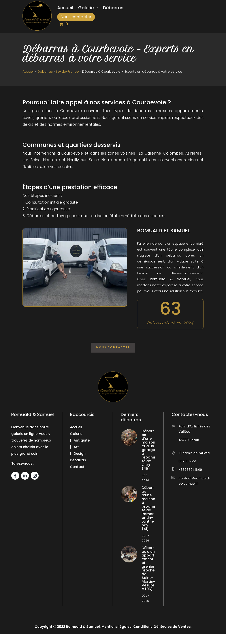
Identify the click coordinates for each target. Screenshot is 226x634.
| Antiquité (80, 440)
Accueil (65, 8)
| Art (74, 447)
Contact (77, 466)
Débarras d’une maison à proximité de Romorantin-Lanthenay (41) (148, 508)
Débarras (113, 8)
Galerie (86, 8)
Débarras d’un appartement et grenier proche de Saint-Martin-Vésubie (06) (148, 568)
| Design (78, 453)
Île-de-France (67, 71)
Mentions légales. (117, 626)
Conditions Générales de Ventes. (162, 626)
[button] (9, 625)
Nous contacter (76, 17)
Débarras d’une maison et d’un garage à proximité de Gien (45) (148, 450)
